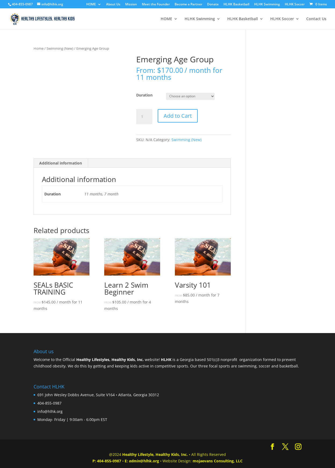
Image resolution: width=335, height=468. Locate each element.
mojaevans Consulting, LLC (218, 460)
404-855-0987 (109, 460)
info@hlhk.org (50, 411)
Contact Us (316, 19)
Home (39, 48)
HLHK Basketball (236, 4)
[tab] (60, 163)
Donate (213, 4)
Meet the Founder (156, 4)
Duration (144, 95)
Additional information (60, 163)
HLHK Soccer (295, 4)
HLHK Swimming (267, 4)
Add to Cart (178, 115)
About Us (113, 4)
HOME (91, 4)
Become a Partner (188, 4)
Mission (131, 4)
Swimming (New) (59, 48)
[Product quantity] (144, 116)
